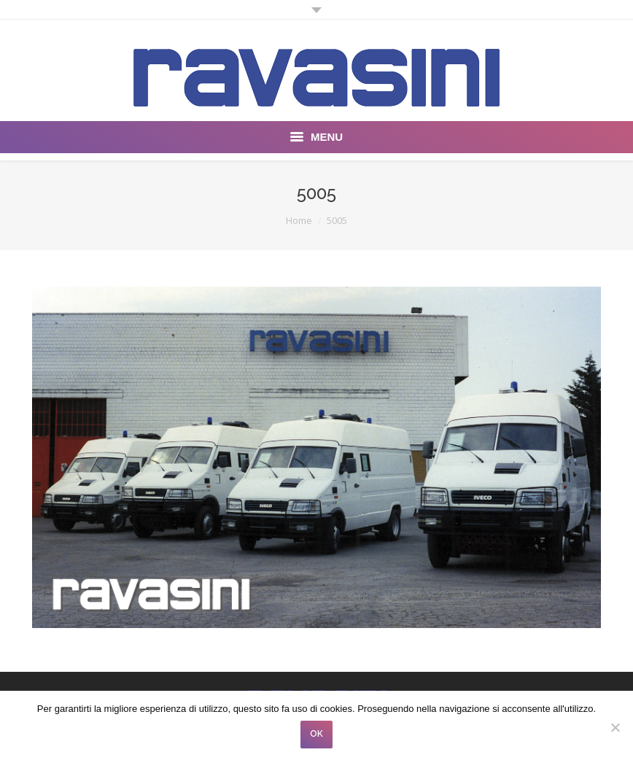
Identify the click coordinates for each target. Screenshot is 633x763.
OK (316, 734)
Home (299, 220)
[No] (614, 727)
